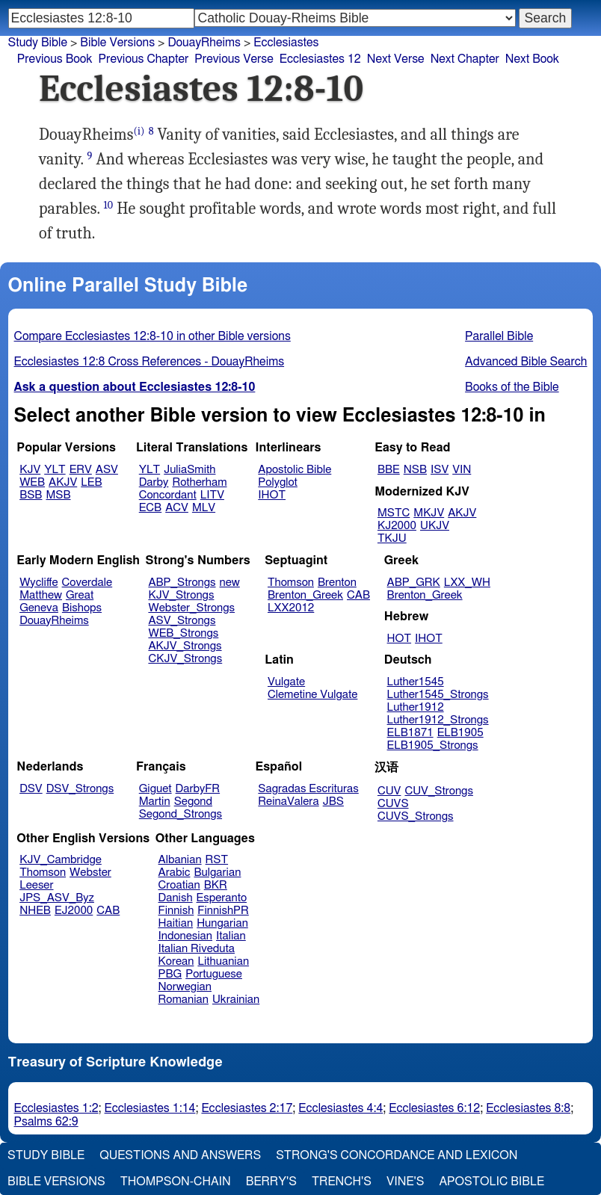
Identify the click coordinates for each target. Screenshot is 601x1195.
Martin (154, 801)
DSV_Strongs (80, 788)
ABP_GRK (413, 582)
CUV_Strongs (438, 791)
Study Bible (37, 43)
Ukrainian (235, 999)
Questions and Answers (180, 1155)
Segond (193, 801)
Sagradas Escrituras (308, 788)
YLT (54, 469)
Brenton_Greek (305, 595)
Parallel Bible (499, 336)
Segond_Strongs (180, 814)
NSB (415, 469)
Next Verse (396, 59)
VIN (461, 469)
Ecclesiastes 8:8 (528, 1108)
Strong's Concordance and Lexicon (396, 1155)
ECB (150, 507)
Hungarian (222, 923)
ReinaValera (288, 801)
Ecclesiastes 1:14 (150, 1108)
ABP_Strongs (181, 582)
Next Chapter (465, 59)
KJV (29, 469)
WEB (32, 482)
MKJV (428, 513)
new (230, 582)
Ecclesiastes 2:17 (246, 1108)
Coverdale (87, 582)
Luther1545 (415, 682)
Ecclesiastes (285, 43)
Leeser (36, 885)
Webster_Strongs (191, 608)
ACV (176, 507)
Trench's (342, 1182)
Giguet (155, 788)
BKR (215, 885)
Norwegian (185, 986)
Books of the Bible (512, 387)
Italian (231, 936)
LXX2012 (291, 608)
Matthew (40, 595)
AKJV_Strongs (184, 646)
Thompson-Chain (175, 1182)
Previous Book (55, 59)
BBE (388, 469)
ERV (81, 469)
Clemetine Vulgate (312, 694)
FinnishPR (223, 910)
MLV (203, 507)
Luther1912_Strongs (438, 720)
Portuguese (213, 974)
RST (217, 859)
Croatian (179, 885)
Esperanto (222, 898)
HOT (399, 638)
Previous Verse (233, 59)
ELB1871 (410, 732)
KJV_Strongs (181, 595)
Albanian (180, 859)
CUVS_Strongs (415, 816)
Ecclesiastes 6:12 (434, 1108)
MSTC (393, 513)
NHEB (35, 910)
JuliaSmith (189, 469)
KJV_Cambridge (60, 859)
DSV (31, 788)
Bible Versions (117, 43)
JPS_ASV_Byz (56, 898)
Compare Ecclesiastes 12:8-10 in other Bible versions (152, 336)
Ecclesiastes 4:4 (340, 1108)
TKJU (392, 538)
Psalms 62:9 (46, 1122)
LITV (212, 495)
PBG (170, 974)
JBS (333, 801)
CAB (358, 595)
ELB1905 (460, 732)
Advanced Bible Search (526, 362)
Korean (176, 961)
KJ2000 (396, 525)
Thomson (291, 582)
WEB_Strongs (183, 633)
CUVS (393, 803)
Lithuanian (223, 961)
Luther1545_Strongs (438, 694)
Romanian (183, 999)
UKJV (434, 525)
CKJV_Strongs (185, 658)
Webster (90, 872)
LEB (91, 482)
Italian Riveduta (196, 948)
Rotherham (199, 482)
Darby (154, 482)
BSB (30, 495)
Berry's (271, 1182)
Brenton (337, 582)
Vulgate (286, 682)
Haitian (176, 923)
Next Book (532, 59)
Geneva (38, 608)
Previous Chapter (144, 59)
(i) (139, 131)
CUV (389, 791)
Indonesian (185, 936)
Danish (175, 898)
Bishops (82, 608)
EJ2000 (74, 910)
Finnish (176, 910)
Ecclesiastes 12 (320, 59)
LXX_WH (467, 582)
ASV (107, 469)
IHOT (272, 495)
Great (79, 595)
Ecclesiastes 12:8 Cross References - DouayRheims (149, 362)
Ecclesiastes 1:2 (56, 1108)
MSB (58, 495)
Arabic (174, 872)
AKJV (63, 482)
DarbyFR (198, 788)
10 (109, 205)
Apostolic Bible (491, 1182)
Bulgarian (217, 872)
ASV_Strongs (181, 620)
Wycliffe (38, 582)
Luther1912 (415, 707)
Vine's (405, 1182)
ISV (440, 469)
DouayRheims (204, 43)
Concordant (168, 495)
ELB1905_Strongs (432, 745)
